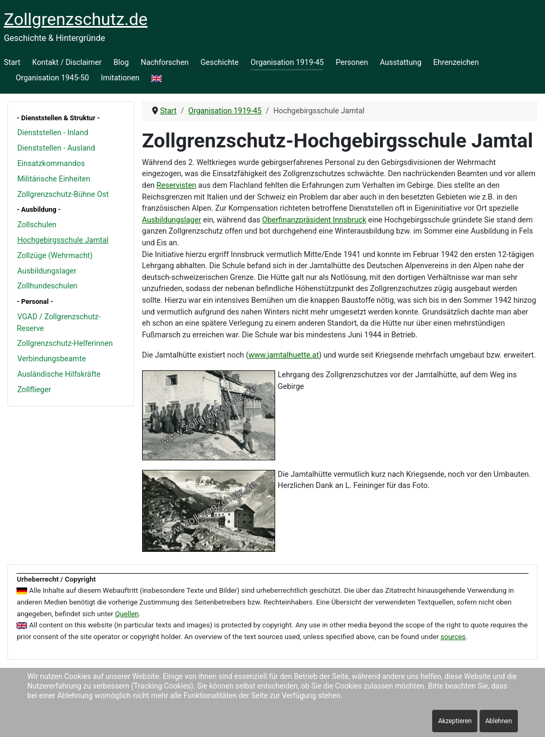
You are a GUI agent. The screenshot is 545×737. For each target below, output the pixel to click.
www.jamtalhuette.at (284, 355)
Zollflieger (34, 389)
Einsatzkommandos (51, 163)
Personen (352, 62)
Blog (121, 62)
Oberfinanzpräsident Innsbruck (314, 220)
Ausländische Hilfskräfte (58, 374)
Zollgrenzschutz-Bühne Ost (63, 194)
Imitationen (120, 77)
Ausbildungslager (46, 271)
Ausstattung (401, 62)
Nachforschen (164, 62)
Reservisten (176, 185)
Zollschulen (36, 224)
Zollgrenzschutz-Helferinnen (65, 343)
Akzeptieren (455, 721)
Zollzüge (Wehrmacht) (55, 255)
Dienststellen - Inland (52, 132)
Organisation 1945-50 (52, 77)
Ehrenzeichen (456, 62)
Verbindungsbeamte (51, 358)
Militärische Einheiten (53, 179)
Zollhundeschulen (47, 286)
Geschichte (220, 62)
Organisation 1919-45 (287, 62)
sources (453, 637)
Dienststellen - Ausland (56, 148)
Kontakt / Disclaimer (67, 62)
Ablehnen (498, 721)
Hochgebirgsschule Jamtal (62, 240)
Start (12, 62)
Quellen (127, 614)
